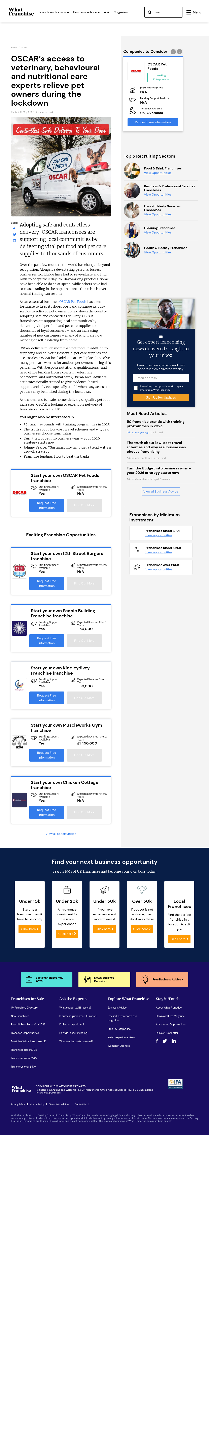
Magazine (121, 30)
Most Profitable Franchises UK (28, 1230)
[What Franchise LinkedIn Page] (14, 242)
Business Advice (117, 1196)
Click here (30, 1118)
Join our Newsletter (167, 1222)
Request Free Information (46, 506)
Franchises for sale (53, 30)
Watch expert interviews (122, 1226)
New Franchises (20, 1205)
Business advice (86, 30)
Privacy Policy (18, 1293)
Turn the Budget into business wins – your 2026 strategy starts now (159, 924)
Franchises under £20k (24, 1247)
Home (14, 48)
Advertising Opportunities (171, 1213)
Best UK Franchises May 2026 (28, 1213)
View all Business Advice (160, 946)
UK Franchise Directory (24, 1196)
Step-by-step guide (119, 1218)
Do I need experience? (71, 1213)
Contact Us (80, 1293)
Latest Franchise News (121, 1243)
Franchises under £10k (24, 1239)
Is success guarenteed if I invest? (78, 1205)
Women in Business (119, 1235)
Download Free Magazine (170, 1205)
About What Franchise (169, 1196)
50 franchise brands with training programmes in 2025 (67, 425)
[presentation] (174, 52)
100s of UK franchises (82, 1060)
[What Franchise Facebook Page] (14, 229)
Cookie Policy (37, 1293)
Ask (106, 30)
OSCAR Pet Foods (72, 303)
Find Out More (84, 506)
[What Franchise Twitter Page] (14, 236)
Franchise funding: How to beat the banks (57, 457)
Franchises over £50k (23, 1256)
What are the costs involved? (76, 1230)
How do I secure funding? (73, 1222)
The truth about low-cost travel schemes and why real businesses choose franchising (66, 432)
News (24, 48)
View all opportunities (61, 835)
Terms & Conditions (59, 1293)
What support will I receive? (75, 1196)
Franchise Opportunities (25, 1222)
